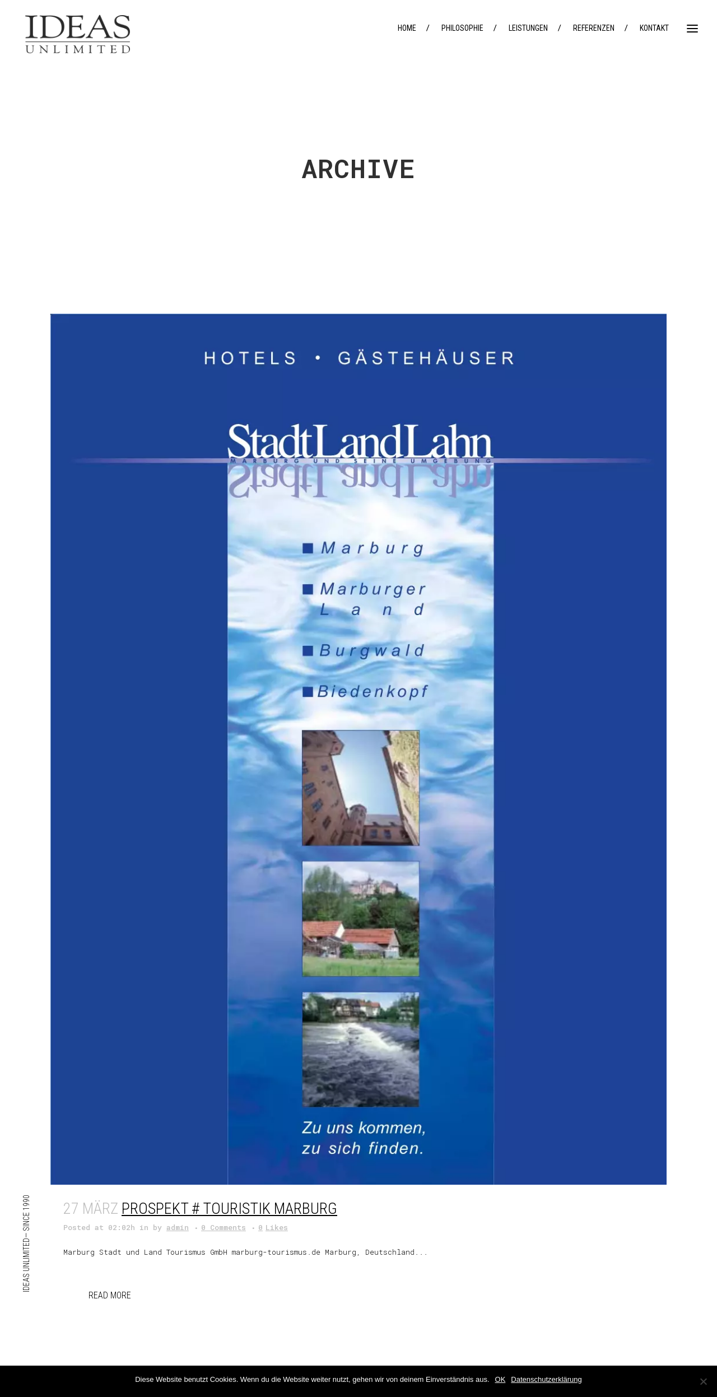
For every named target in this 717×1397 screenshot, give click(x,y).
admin (177, 1227)
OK (500, 1379)
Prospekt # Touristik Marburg (229, 1208)
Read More (110, 1295)
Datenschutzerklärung (546, 1379)
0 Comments (223, 1227)
